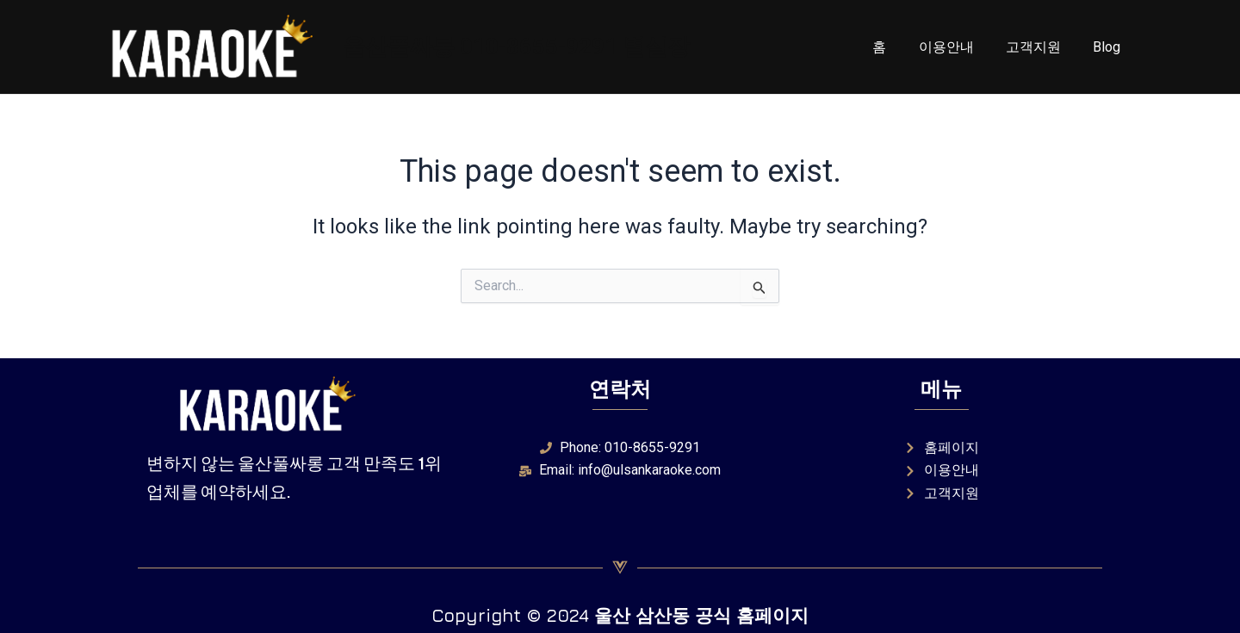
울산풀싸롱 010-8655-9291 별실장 (516, 46)
